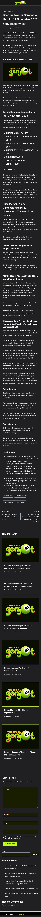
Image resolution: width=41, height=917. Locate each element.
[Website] (20, 832)
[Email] (20, 823)
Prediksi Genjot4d (20, 499)
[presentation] (20, 550)
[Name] (20, 815)
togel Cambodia (20, 197)
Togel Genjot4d (20, 502)
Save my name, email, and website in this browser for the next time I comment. (21, 837)
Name (6, 815)
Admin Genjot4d (8, 495)
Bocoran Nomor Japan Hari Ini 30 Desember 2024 (21, 889)
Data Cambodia (8, 499)
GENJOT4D (11, 48)
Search (4, 851)
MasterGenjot (8, 28)
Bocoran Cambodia (21, 495)
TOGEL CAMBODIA (8, 11)
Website (6, 832)
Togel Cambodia (8, 502)
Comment (7, 789)
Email (6, 823)
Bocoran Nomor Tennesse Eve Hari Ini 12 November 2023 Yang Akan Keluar (30, 516)
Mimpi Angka (7, 283)
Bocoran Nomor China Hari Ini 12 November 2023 (10, 515)
